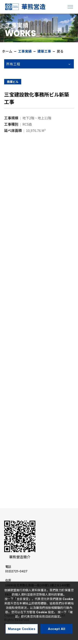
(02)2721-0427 (28, 569)
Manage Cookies (21, 629)
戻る (60, 51)
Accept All (56, 629)
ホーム (7, 51)
